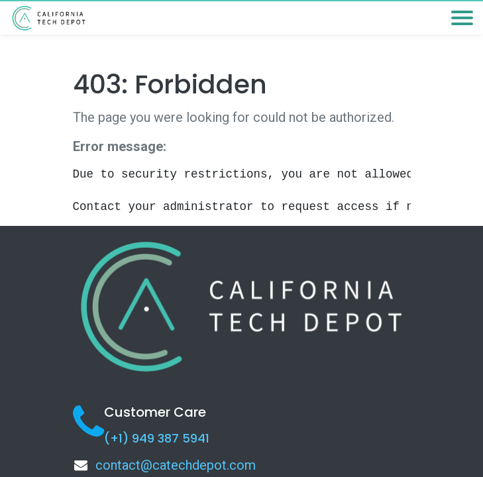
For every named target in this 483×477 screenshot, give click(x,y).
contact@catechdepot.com (175, 465)
